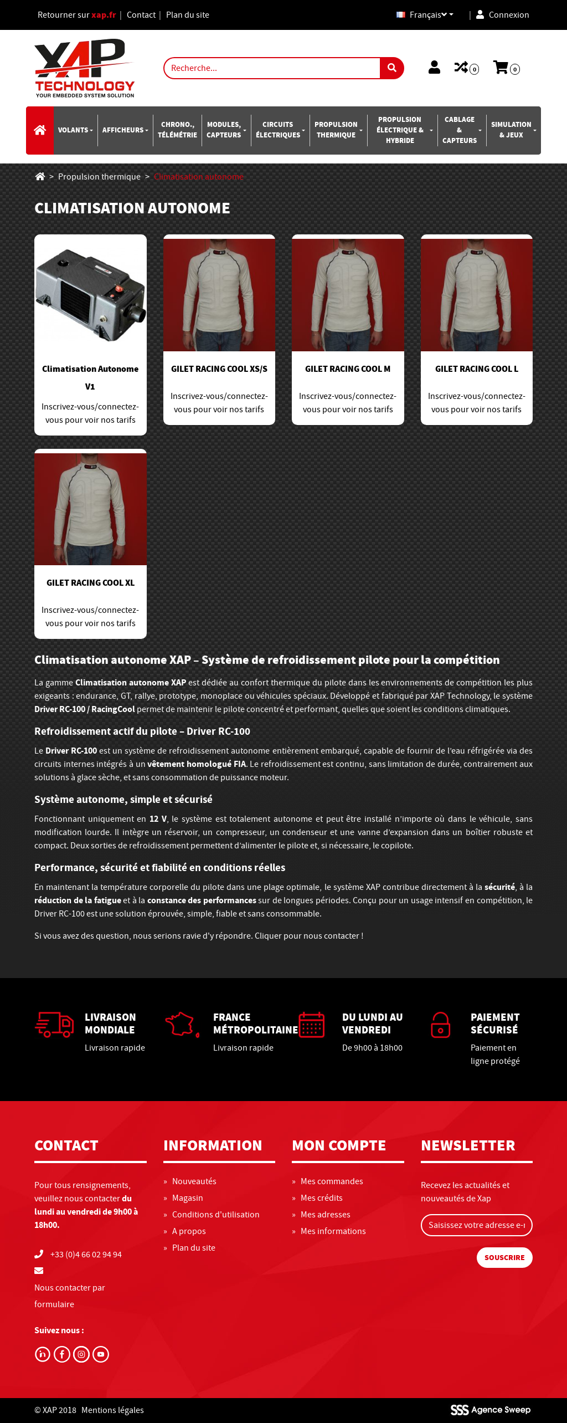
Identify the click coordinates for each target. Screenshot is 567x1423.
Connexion (502, 15)
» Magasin (183, 1198)
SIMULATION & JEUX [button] (511, 130)
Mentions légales (112, 1410)
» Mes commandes (327, 1181)
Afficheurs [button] (122, 130)
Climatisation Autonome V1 (90, 378)
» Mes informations (329, 1231)
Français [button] (421, 15)
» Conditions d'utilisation (211, 1215)
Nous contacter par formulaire (69, 1296)
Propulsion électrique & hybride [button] (400, 130)
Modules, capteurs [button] (224, 130)
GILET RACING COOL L (476, 369)
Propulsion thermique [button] (336, 130)
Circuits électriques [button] (278, 130)
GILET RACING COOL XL (91, 583)
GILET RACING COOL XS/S (219, 369)
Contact (141, 15)
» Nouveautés (190, 1181)
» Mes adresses (321, 1215)
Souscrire (504, 1257)
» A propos (184, 1231)
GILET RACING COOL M (347, 369)
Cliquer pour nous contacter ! (309, 936)
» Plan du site (189, 1248)
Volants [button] (73, 130)
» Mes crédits (317, 1198)
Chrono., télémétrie (177, 130)
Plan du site (187, 15)
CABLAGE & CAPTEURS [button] (459, 130)
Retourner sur (77, 15)
